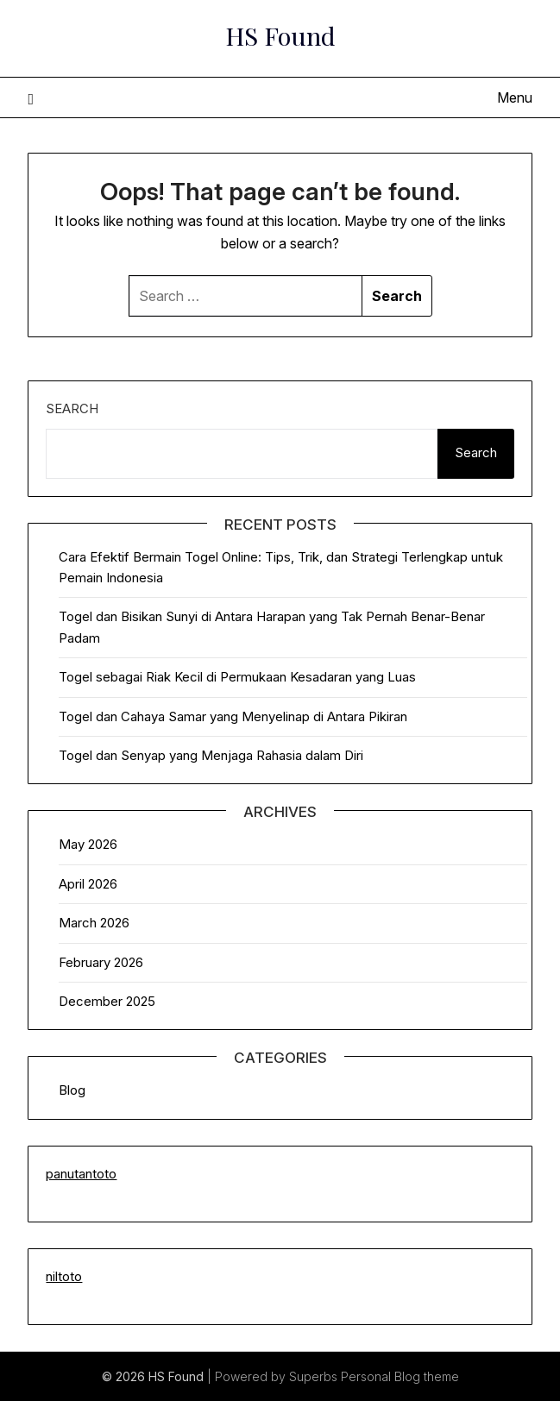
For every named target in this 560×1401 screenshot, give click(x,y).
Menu (514, 97)
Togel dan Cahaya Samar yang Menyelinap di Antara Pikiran (233, 716)
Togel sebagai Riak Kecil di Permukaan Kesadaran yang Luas (237, 677)
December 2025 (107, 1001)
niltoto (64, 1276)
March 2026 (94, 922)
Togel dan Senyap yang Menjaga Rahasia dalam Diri (211, 755)
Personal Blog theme (400, 1376)
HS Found (280, 35)
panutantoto (81, 1173)
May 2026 (88, 844)
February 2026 (101, 962)
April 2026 (88, 884)
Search (72, 408)
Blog (72, 1090)
